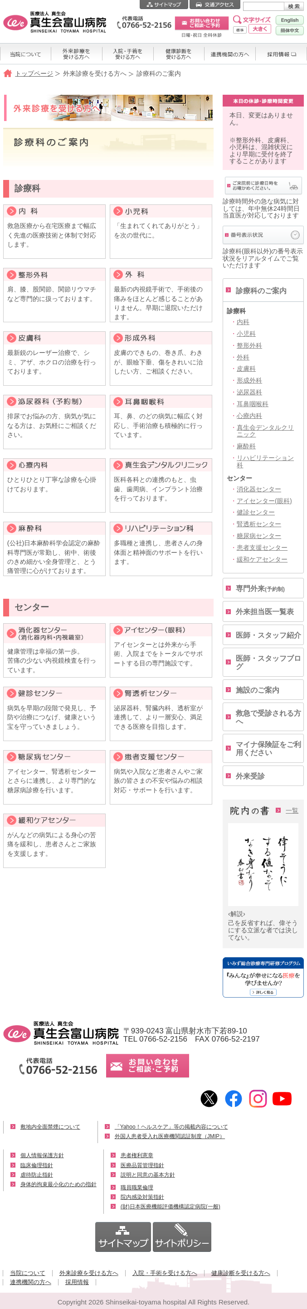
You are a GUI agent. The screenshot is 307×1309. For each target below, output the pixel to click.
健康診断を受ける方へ (240, 1273)
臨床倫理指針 (36, 1165)
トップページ (34, 73)
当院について (27, 1273)
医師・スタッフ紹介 (268, 635)
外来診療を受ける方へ (88, 1273)
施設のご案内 (257, 690)
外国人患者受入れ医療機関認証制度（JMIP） (170, 1136)
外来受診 (250, 776)
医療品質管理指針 (142, 1165)
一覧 (292, 810)
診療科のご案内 (261, 291)
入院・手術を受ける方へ (164, 1273)
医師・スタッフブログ (268, 662)
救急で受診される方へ (268, 717)
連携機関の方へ (30, 1282)
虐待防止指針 (36, 1175)
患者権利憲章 (137, 1155)
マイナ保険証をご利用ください (268, 748)
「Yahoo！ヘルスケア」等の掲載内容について (171, 1127)
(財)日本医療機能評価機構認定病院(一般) (170, 1206)
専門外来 (260, 588)
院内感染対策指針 (142, 1197)
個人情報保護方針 (42, 1155)
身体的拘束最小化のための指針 (58, 1184)
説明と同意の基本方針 (148, 1175)
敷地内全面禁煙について (50, 1127)
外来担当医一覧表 (265, 612)
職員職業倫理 (137, 1187)
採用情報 (77, 1282)
